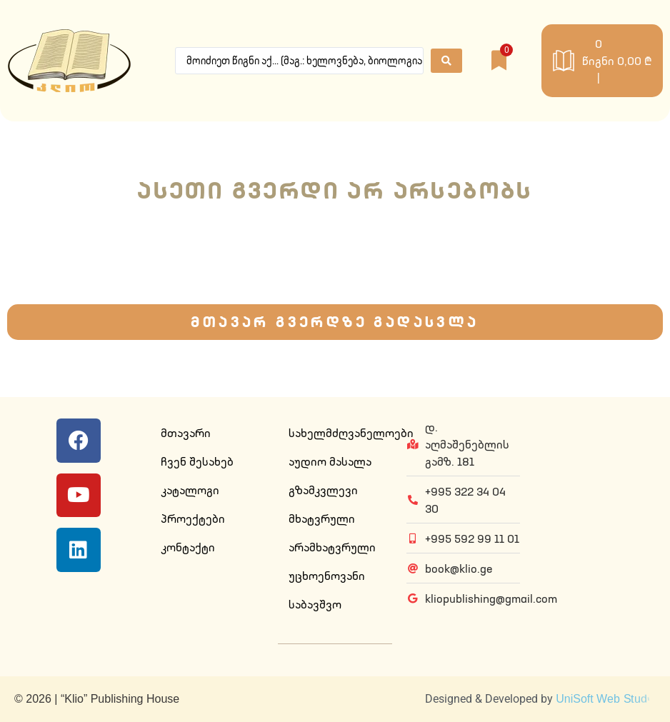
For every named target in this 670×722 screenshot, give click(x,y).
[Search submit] (446, 61)
